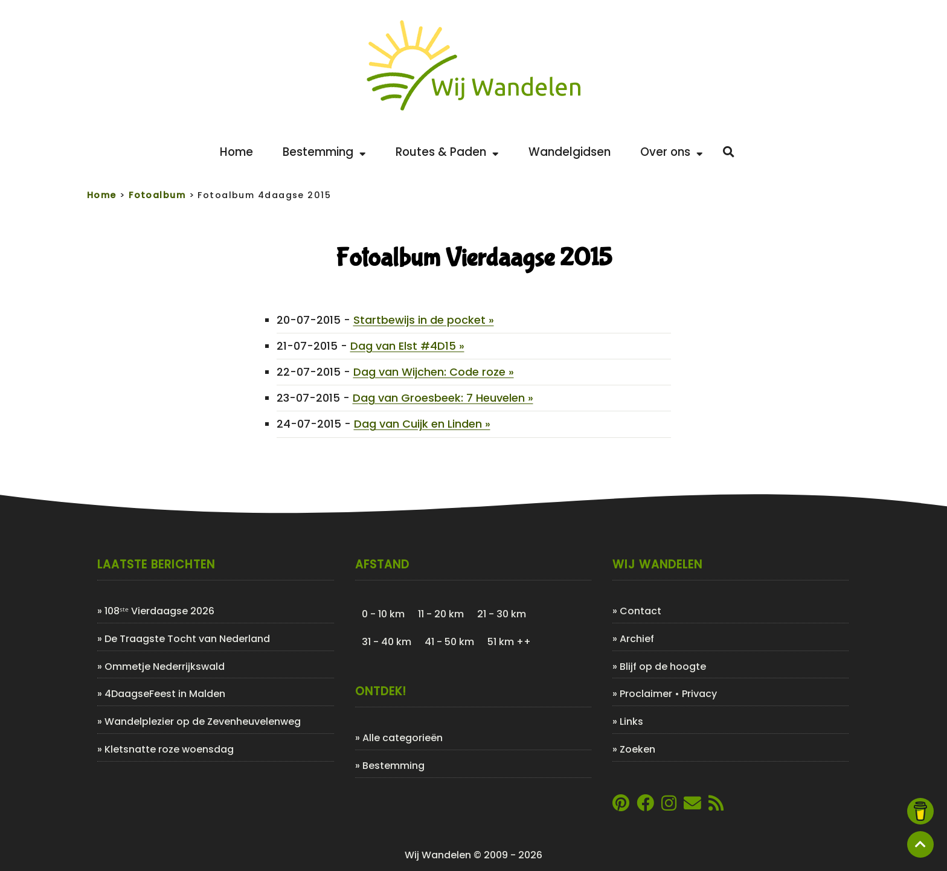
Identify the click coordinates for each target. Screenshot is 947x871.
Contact (640, 611)
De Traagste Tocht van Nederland (187, 639)
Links (631, 721)
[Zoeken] (728, 152)
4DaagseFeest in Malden (164, 694)
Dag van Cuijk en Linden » (422, 423)
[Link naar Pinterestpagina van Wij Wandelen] (620, 806)
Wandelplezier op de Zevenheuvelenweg (202, 721)
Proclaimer (646, 694)
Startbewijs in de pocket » (423, 319)
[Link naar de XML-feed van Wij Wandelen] (716, 806)
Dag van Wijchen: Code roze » (433, 371)
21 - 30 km (501, 614)
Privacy (699, 694)
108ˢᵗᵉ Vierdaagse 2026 (159, 611)
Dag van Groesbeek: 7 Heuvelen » (443, 397)
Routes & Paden (447, 152)
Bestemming (324, 152)
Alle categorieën (402, 738)
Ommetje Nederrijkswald (164, 666)
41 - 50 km (449, 642)
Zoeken (637, 749)
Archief (637, 639)
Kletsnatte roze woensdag (169, 749)
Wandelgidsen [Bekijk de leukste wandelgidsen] (569, 152)
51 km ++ (509, 642)
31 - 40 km (386, 642)
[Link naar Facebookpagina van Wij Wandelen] (645, 806)
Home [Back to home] (236, 152)
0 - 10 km (383, 614)
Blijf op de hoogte (663, 666)
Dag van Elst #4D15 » (407, 345)
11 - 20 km (441, 614)
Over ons (671, 152)
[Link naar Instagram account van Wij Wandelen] (668, 806)
